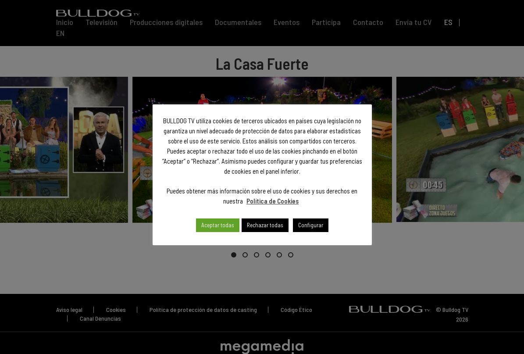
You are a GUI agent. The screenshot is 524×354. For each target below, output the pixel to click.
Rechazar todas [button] (265, 225)
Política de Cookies (272, 201)
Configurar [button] (310, 225)
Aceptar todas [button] (217, 225)
